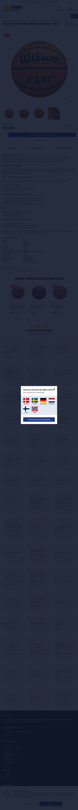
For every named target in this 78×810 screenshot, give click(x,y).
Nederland (51, 403)
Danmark (26, 403)
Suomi (26, 412)
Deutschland (43, 403)
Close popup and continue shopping (39, 419)
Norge (34, 412)
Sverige (35, 403)
